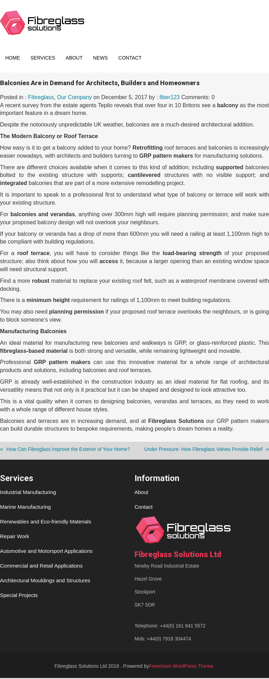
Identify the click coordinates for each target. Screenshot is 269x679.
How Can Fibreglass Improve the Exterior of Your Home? (68, 450)
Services (42, 58)
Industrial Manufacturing (28, 493)
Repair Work (14, 537)
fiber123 (169, 98)
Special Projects (19, 596)
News (100, 58)
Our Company (74, 98)
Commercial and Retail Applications (41, 567)
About (74, 58)
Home (12, 58)
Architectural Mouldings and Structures (45, 581)
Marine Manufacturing (25, 508)
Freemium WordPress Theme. (182, 667)
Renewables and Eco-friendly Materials (45, 523)
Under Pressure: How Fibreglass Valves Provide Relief (203, 450)
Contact (130, 58)
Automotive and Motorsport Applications (46, 552)
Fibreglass (41, 98)
